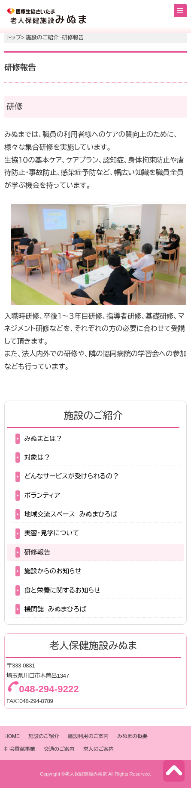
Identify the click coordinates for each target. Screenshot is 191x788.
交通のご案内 (59, 749)
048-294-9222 (49, 689)
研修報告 (37, 552)
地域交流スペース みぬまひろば (70, 514)
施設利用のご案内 (88, 736)
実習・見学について (51, 533)
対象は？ (37, 457)
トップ (14, 37)
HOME (12, 736)
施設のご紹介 (43, 736)
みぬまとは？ (43, 438)
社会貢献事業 (19, 749)
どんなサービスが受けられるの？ (71, 476)
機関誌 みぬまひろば (55, 609)
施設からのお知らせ (52, 571)
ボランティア (42, 495)
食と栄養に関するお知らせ (62, 590)
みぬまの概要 (132, 736)
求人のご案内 (98, 749)
